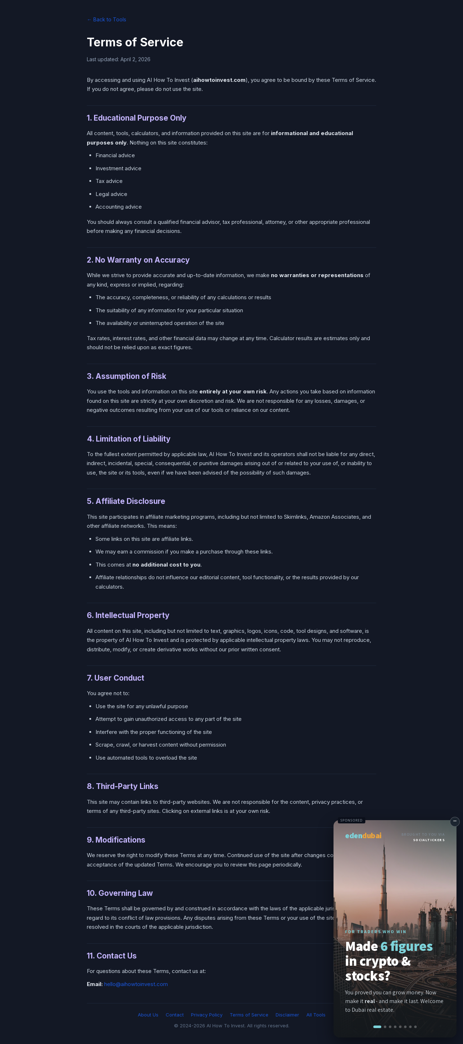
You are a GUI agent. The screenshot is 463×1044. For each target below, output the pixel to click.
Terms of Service (249, 1015)
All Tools (316, 1015)
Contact (175, 1015)
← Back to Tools (106, 19)
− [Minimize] (455, 820)
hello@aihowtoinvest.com (136, 984)
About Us (148, 1015)
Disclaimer (287, 1015)
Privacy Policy (206, 1015)
